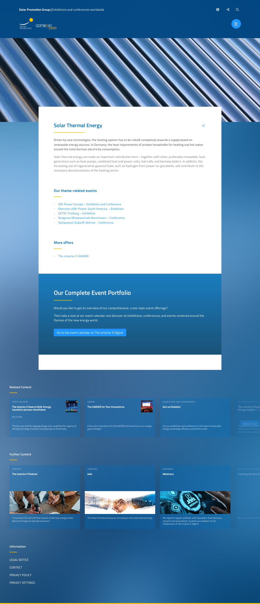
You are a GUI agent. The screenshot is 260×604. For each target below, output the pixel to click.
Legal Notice (19, 559)
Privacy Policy (20, 575)
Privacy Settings (22, 582)
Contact (16, 567)
